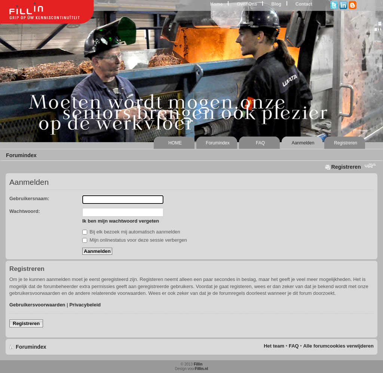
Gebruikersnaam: (29, 198)
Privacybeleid (85, 305)
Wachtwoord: (24, 211)
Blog (276, 4)
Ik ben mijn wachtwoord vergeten (120, 221)
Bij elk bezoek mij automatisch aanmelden (131, 232)
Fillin (198, 364)
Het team (274, 346)
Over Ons (247, 4)
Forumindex (217, 143)
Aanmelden (303, 143)
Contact (303, 4)
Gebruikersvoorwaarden (37, 305)
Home (216, 4)
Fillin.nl (201, 369)
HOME (175, 143)
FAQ (260, 143)
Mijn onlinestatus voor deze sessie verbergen (134, 240)
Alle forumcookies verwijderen (338, 346)
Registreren (345, 143)
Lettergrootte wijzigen (370, 166)
